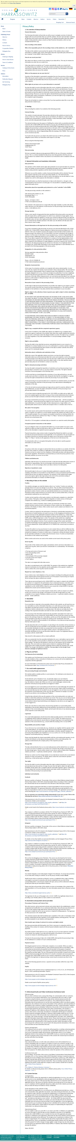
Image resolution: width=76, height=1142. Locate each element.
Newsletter (61, 19)
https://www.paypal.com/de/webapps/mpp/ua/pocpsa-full (40, 979)
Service (49, 19)
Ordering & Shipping (7, 56)
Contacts (29, 19)
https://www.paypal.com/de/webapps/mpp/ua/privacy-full (40, 985)
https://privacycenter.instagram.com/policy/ (36, 840)
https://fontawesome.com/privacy (45, 665)
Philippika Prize (6, 51)
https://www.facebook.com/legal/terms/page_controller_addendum (53, 791)
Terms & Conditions (7, 62)
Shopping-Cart (60, 22)
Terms (68, 1135)
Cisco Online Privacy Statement (33, 1064)
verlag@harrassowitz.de (37, 1139)
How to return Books (8, 59)
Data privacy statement (59, 1135)
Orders (54, 19)
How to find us (6, 45)
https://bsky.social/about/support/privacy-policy (37, 892)
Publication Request (7, 79)
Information (5, 76)
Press (3, 70)
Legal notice (49, 1135)
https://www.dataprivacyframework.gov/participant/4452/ (40, 820)
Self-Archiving (6, 82)
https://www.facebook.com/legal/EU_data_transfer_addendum (41, 802)
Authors (42, 19)
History (4, 40)
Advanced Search (70, 22)
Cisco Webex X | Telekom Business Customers (37, 1067)
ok (74, 5)
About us (36, 19)
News (23, 19)
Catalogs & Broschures (8, 68)
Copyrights (49, 1137)
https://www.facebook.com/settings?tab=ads (50, 796)
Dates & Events (6, 31)
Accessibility (56, 1137)
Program (12, 19)
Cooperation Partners (8, 48)
